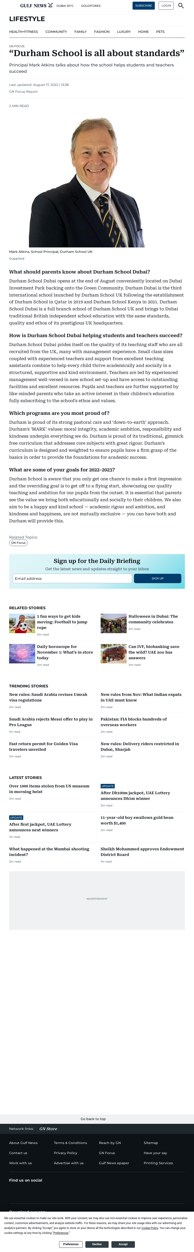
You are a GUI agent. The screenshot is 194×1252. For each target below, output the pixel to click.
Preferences (71, 1244)
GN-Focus (18, 601)
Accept (123, 1244)
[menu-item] (23, 32)
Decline (97, 1244)
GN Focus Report (23, 91)
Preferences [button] (60, 1233)
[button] (13, 5)
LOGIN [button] (166, 5)
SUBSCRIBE (143, 5)
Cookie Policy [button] (149, 1228)
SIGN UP (158, 637)
